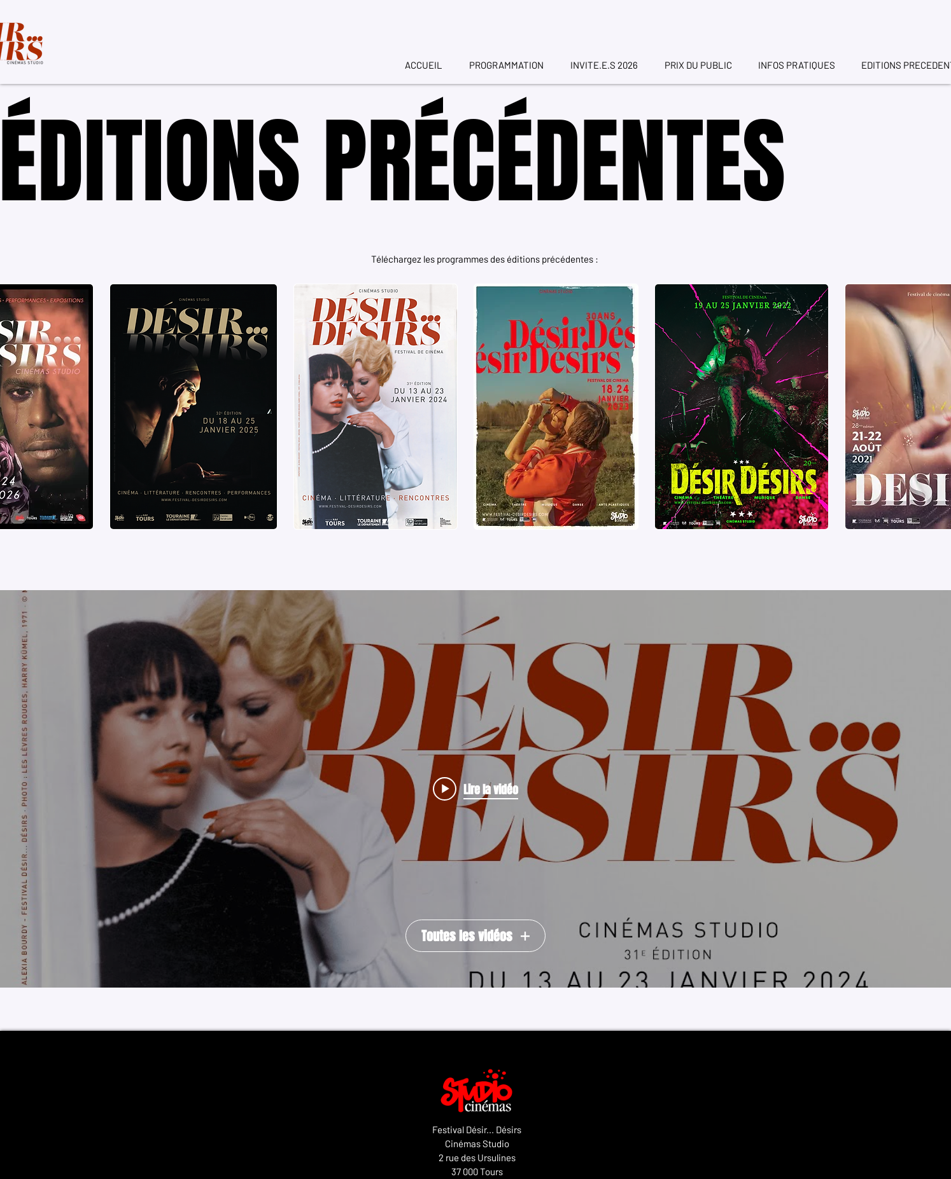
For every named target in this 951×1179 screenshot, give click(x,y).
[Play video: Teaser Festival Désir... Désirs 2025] (475, 789)
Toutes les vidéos (475, 936)
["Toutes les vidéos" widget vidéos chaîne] (475, 789)
